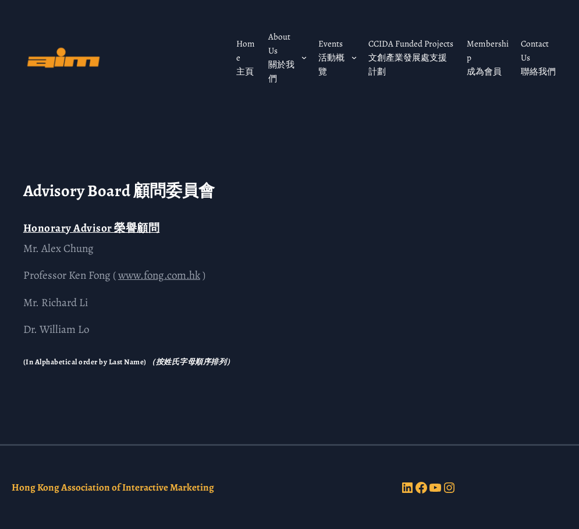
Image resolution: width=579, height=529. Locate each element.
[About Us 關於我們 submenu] (304, 57)
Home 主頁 (245, 57)
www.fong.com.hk (159, 275)
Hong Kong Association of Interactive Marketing (113, 487)
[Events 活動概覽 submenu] (354, 57)
